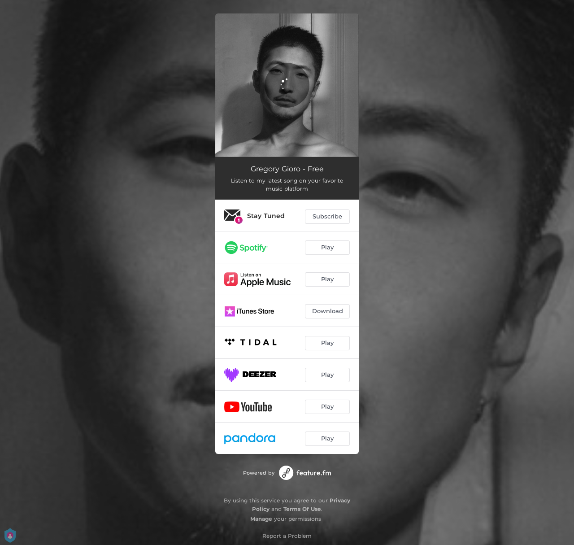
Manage (261, 518)
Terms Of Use (302, 509)
